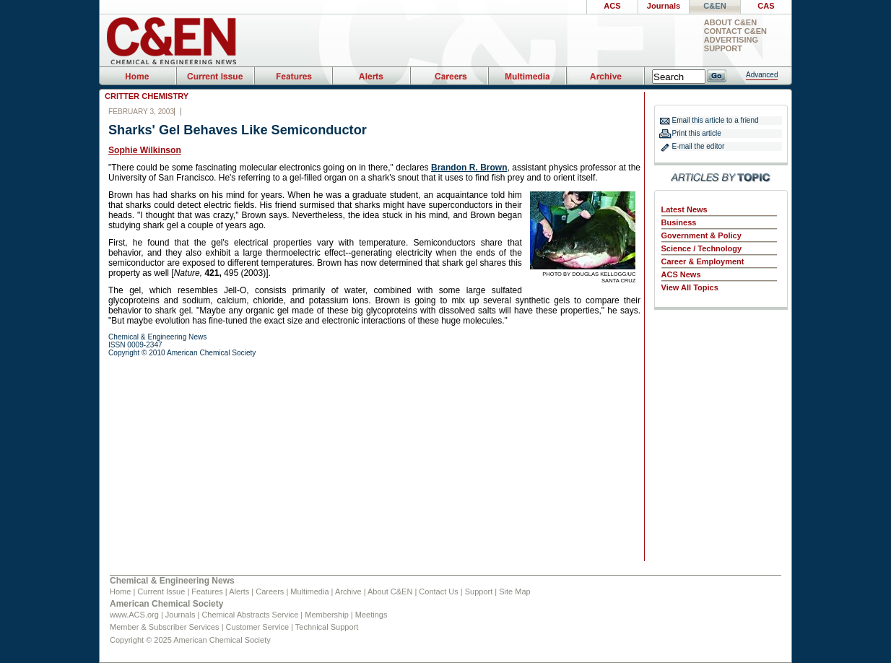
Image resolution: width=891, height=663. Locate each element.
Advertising (731, 40)
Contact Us (438, 591)
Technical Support (326, 627)
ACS (612, 5)
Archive (348, 591)
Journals (663, 5)
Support (723, 49)
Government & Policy (701, 235)
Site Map (514, 591)
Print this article (696, 133)
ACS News (681, 274)
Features (206, 591)
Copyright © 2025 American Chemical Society (190, 640)
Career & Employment (702, 261)
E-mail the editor (698, 146)
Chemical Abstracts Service (249, 614)
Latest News (684, 209)
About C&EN (730, 23)
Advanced (762, 75)
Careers (270, 591)
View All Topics (689, 287)
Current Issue (161, 591)
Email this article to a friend (715, 120)
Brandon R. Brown (469, 167)
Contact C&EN (735, 31)
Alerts (239, 591)
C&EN (714, 5)
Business (679, 222)
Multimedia (309, 591)
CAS (765, 5)
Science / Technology (701, 248)
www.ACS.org (134, 614)
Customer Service (257, 627)
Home (120, 591)
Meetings (371, 614)
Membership (327, 614)
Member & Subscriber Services (165, 627)
